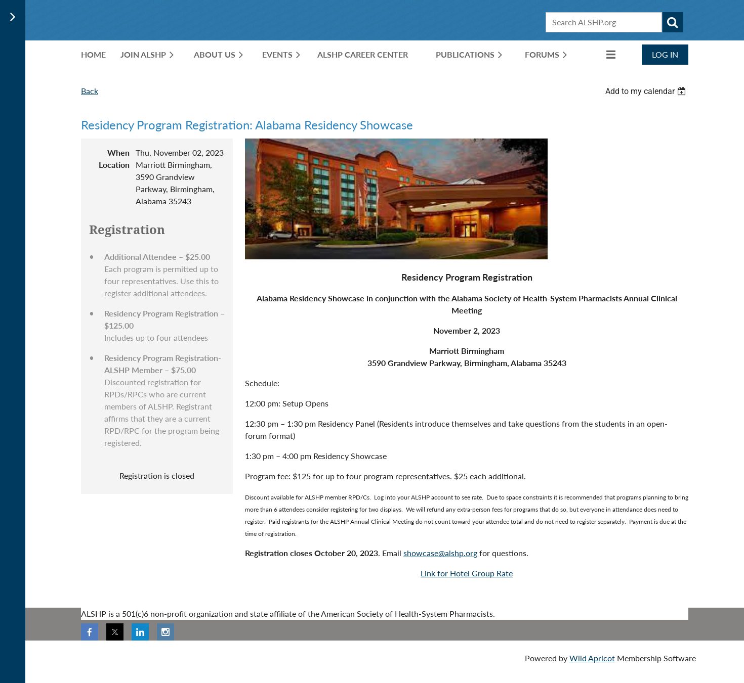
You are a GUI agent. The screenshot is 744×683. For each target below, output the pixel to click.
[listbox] (646, 91)
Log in (665, 54)
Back (89, 91)
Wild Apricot (592, 658)
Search (673, 22)
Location (114, 164)
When (118, 152)
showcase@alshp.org (440, 553)
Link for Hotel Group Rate (467, 573)
